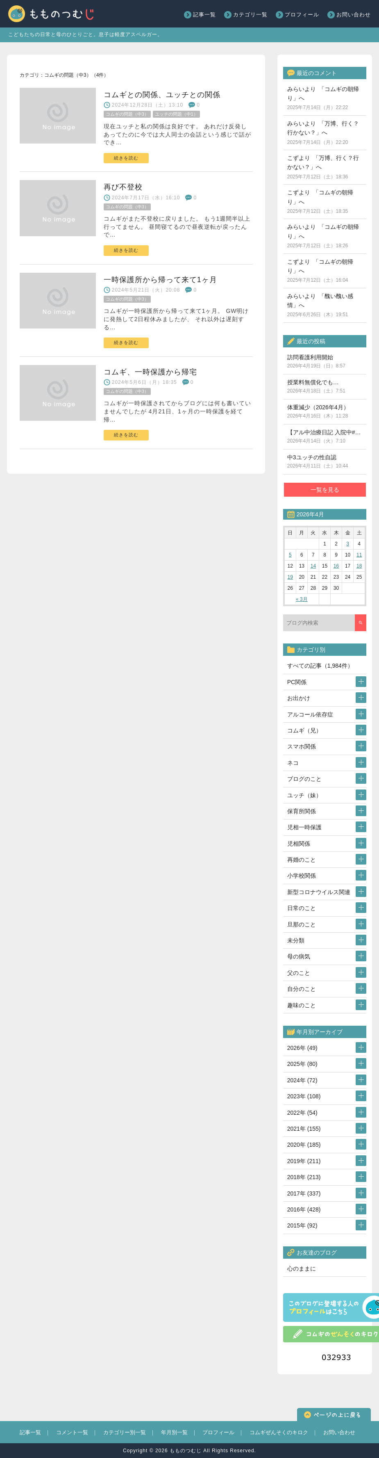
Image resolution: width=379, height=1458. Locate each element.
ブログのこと (304, 779)
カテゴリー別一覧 (124, 1432)
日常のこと (301, 908)
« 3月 (302, 599)
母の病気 (298, 956)
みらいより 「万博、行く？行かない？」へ (323, 132)
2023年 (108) (304, 1096)
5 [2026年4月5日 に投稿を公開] (290, 555)
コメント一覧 (72, 1432)
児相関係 (298, 843)
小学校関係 (301, 875)
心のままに (301, 1268)
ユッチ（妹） (304, 795)
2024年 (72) (302, 1080)
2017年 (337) (304, 1193)
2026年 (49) (302, 1048)
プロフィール (302, 14)
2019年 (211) (304, 1161)
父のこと (298, 973)
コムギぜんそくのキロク (279, 1432)
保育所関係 (301, 811)
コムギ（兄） (304, 730)
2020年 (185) (304, 1144)
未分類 (295, 940)
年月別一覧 (174, 1432)
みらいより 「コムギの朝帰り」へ (323, 98)
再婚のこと (301, 859)
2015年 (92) (302, 1225)
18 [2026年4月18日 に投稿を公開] (359, 566)
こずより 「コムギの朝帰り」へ (320, 201)
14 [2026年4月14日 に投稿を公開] (313, 566)
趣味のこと (301, 1005)
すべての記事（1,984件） (320, 665)
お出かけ (298, 698)
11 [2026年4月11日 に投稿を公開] (359, 555)
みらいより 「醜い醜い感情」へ (320, 305)
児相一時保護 (304, 827)
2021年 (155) (304, 1128)
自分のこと (301, 989)
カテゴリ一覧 (250, 14)
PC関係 (296, 682)
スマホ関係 (301, 746)
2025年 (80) (302, 1064)
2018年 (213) (304, 1177)
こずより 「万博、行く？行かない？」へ (323, 167)
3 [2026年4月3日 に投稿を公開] (347, 544)
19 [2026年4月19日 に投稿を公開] (290, 577)
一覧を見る (325, 489)
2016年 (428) (304, 1209)
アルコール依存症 (310, 714)
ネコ (293, 763)
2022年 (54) (302, 1112)
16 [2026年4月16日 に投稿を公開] (336, 566)
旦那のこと (301, 924)
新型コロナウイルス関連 (318, 892)
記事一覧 (204, 14)
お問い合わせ (353, 14)
